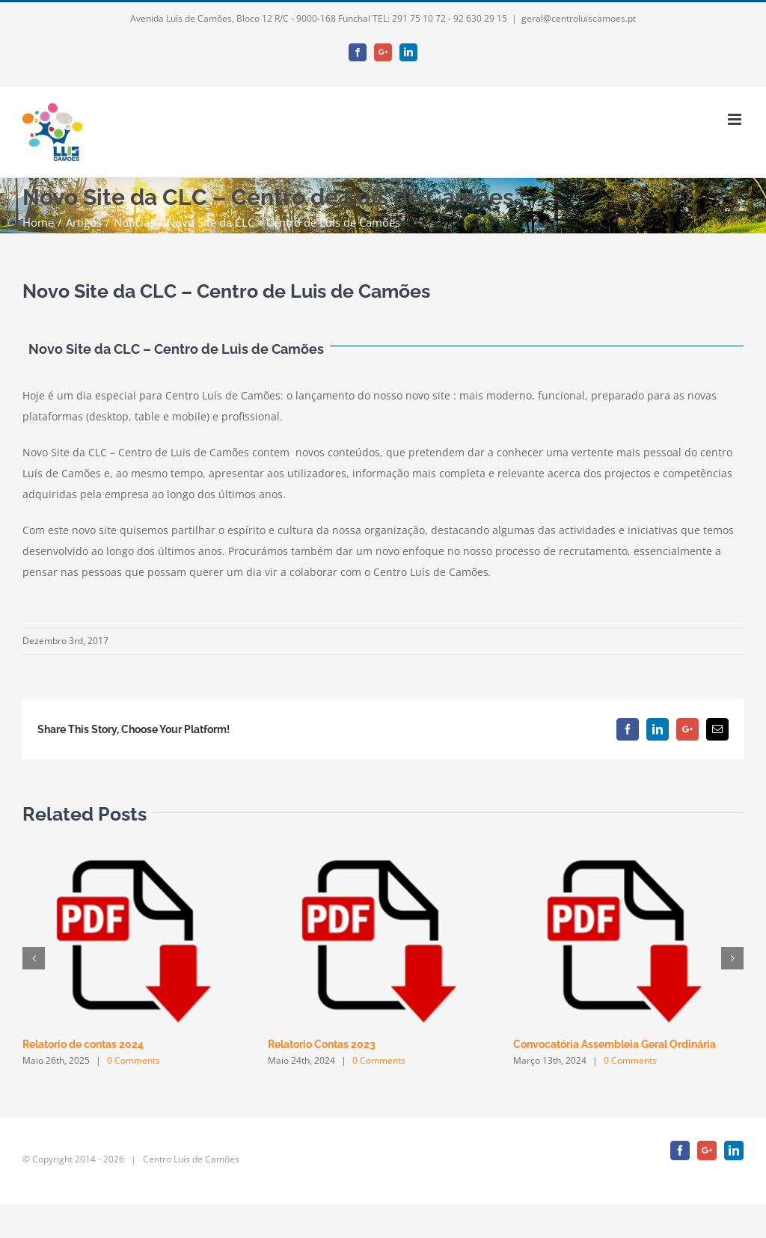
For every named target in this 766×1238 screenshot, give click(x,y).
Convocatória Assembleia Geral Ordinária (614, 1044)
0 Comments (133, 1060)
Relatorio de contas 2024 (83, 1044)
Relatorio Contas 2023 (322, 1044)
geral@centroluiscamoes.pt (578, 18)
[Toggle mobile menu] (736, 119)
